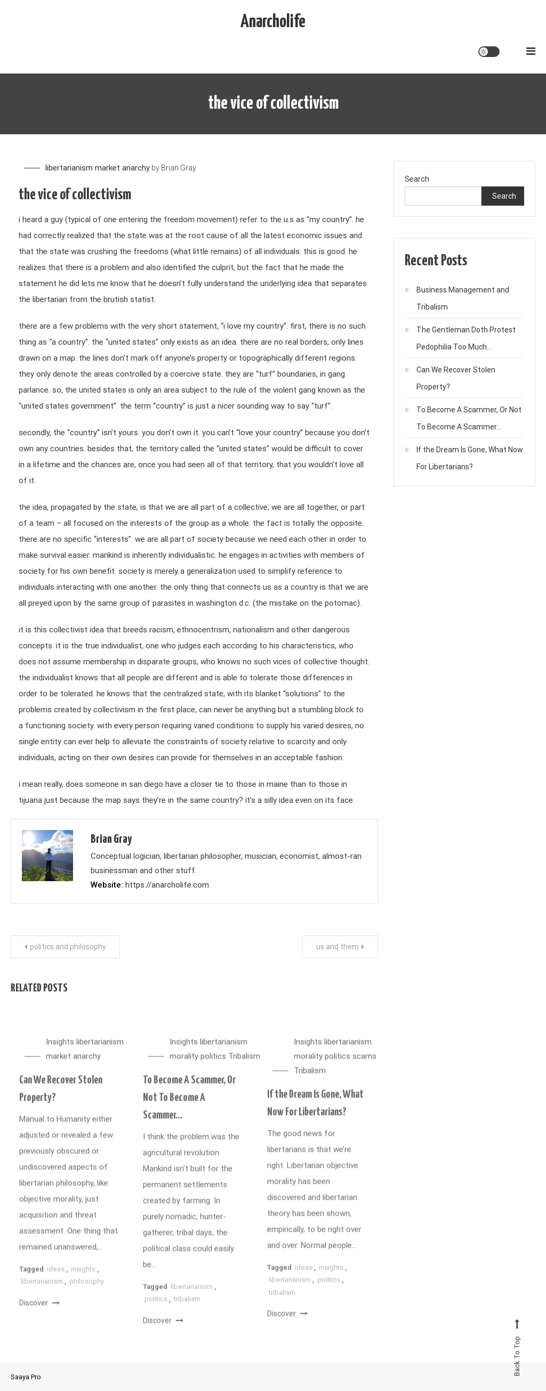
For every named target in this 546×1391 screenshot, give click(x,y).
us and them (337, 946)
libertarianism (69, 168)
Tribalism (244, 1065)
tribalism (187, 1308)
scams (364, 1065)
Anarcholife (273, 22)
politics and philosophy (68, 946)
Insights (60, 1050)
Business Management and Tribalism (462, 298)
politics (213, 1065)
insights (83, 1278)
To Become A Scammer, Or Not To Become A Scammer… (189, 1106)
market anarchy (122, 168)
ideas (56, 1278)
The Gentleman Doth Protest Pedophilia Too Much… (466, 338)
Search (417, 179)
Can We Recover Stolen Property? (455, 378)
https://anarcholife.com (167, 885)
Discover (39, 1311)
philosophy (86, 1290)
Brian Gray (178, 168)
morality (184, 1065)
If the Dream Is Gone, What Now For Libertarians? (469, 458)
